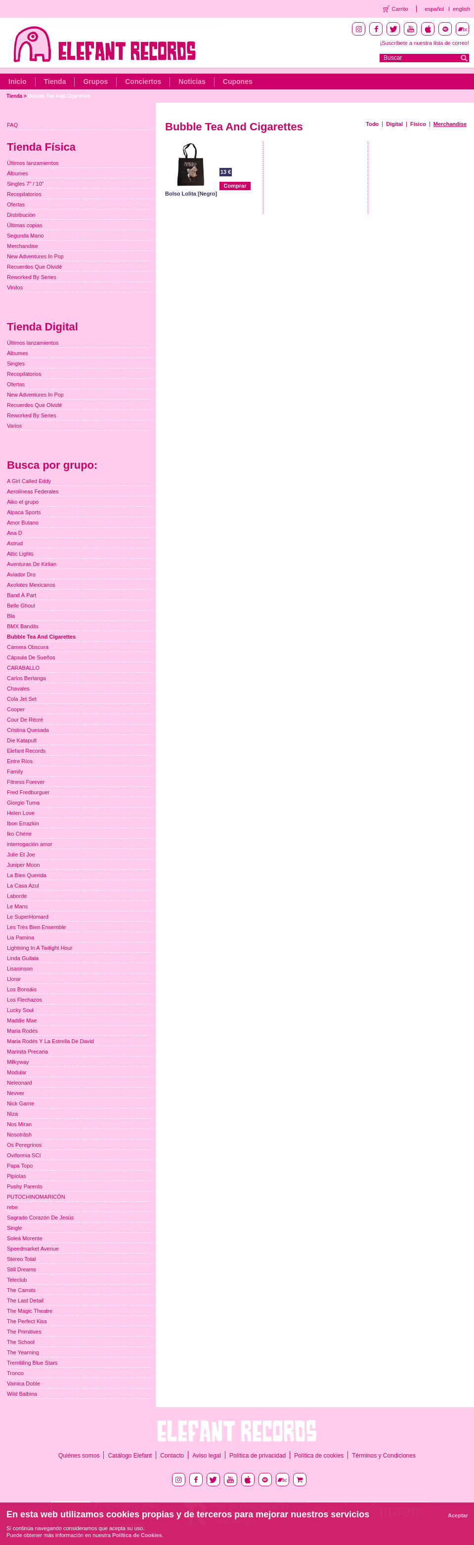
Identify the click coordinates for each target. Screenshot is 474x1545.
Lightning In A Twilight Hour (40, 948)
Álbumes (17, 173)
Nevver (15, 1093)
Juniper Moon (23, 865)
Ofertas (16, 204)
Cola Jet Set (22, 699)
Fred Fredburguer (28, 792)
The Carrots (21, 1290)
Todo (372, 124)
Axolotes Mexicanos (31, 585)
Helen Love (21, 813)
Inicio (17, 81)
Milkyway (18, 1062)
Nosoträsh (19, 1135)
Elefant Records (26, 751)
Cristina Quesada (28, 730)
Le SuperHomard (27, 917)
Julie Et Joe (21, 854)
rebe (12, 1207)
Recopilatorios (24, 194)
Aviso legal (206, 1455)
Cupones (238, 81)
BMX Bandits (23, 626)
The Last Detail (25, 1300)
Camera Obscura (27, 647)
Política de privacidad (257, 1455)
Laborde (17, 896)
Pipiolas (16, 1176)
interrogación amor (29, 844)
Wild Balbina (22, 1394)
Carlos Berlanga (26, 678)
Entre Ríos (20, 761)
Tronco (15, 1373)
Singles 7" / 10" (25, 184)
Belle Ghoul (21, 606)
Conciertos (143, 81)
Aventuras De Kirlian (31, 564)
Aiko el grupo (23, 502)
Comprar (235, 186)
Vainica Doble (23, 1383)
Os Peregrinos (24, 1145)
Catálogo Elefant (130, 1455)
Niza (12, 1114)
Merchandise (450, 124)
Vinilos (15, 287)
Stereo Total (21, 1259)
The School (21, 1342)
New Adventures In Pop (35, 256)
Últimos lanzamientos (33, 163)
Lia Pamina (20, 937)
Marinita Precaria (27, 1052)
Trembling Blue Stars (32, 1363)
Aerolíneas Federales (33, 491)
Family (15, 771)
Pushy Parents (25, 1186)
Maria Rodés (22, 1031)
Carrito (400, 9)
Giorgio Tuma (23, 803)
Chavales (18, 688)
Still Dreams (21, 1269)
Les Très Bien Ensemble (36, 927)
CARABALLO (23, 668)
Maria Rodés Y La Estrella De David (50, 1041)
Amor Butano (23, 523)
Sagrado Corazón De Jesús (40, 1217)
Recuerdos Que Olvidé (34, 267)
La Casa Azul (23, 886)
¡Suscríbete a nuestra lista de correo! (424, 43)
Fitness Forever (25, 782)
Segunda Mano (25, 236)
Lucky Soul (20, 1010)
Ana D (14, 533)
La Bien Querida (26, 875)
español (434, 9)
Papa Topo (20, 1166)
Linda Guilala (23, 958)
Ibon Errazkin (23, 823)
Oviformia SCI (24, 1155)
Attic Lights (20, 554)
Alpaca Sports (24, 512)
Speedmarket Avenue (33, 1249)
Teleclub (17, 1280)
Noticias (191, 81)
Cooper (16, 709)
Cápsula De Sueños (31, 657)
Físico (418, 124)
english (461, 9)
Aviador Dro (21, 574)
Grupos (95, 81)
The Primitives (24, 1332)
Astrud (15, 543)
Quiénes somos (78, 1455)
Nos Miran (19, 1124)
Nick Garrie (20, 1103)
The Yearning (23, 1352)
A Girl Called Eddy (29, 481)
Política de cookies (319, 1455)
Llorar (14, 979)
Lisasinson (20, 969)
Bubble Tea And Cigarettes (59, 96)
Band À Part (21, 595)
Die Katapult (22, 740)
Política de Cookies (137, 1535)
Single (14, 1228)
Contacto (172, 1455)
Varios (14, 426)
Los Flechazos (24, 1000)
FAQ (12, 125)
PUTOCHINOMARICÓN (36, 1197)
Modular (17, 1072)
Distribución (21, 215)
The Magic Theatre (29, 1311)
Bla (11, 616)
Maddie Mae (22, 1020)
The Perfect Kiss (27, 1321)
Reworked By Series (31, 277)
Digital (394, 124)
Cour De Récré (25, 720)
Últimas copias (25, 225)
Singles (16, 363)
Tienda (55, 81)
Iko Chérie (19, 834)
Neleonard (19, 1083)
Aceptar (458, 1515)
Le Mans (17, 906)
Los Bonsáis (22, 989)
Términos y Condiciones (384, 1455)
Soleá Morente (25, 1238)
